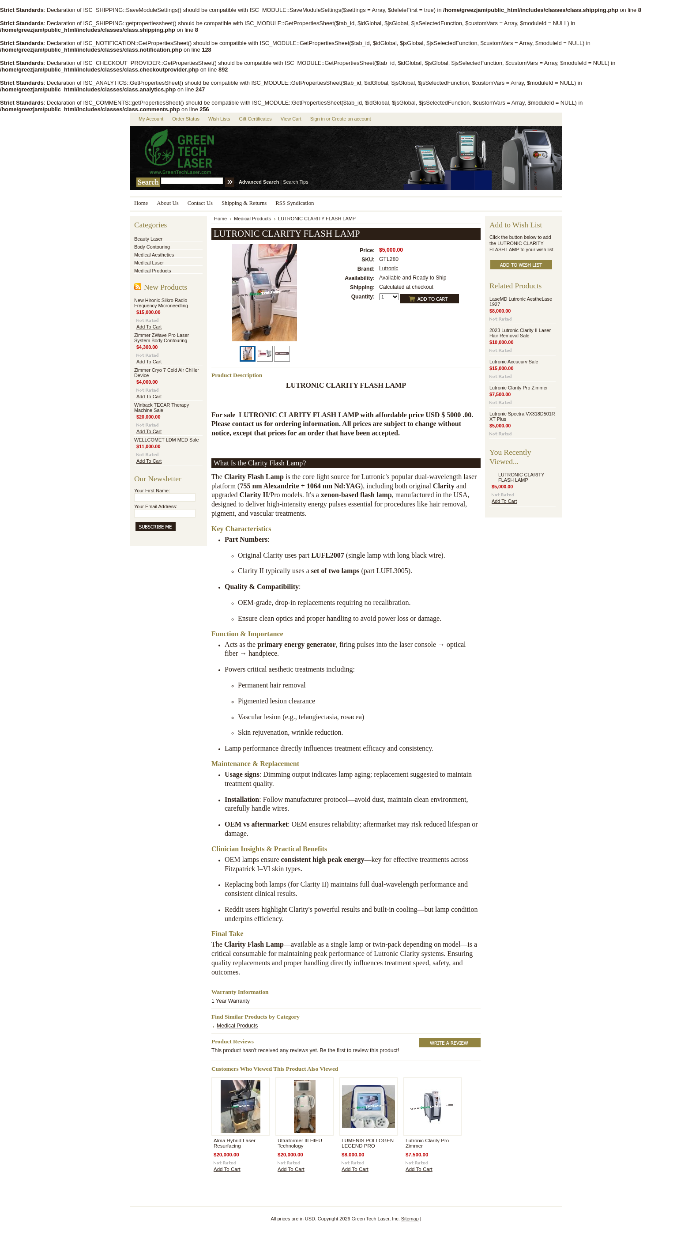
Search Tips (295, 182)
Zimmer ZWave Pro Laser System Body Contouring (161, 337)
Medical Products (152, 270)
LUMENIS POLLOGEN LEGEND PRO (368, 1143)
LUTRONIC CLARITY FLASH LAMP (521, 477)
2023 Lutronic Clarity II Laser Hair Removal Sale (520, 333)
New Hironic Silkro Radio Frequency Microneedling (161, 303)
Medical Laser (149, 262)
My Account (151, 118)
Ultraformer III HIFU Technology (300, 1143)
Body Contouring (152, 246)
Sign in (317, 118)
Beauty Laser (148, 239)
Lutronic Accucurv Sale (513, 361)
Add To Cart (149, 326)
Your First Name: (152, 490)
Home (220, 218)
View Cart (291, 118)
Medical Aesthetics (154, 254)
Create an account (351, 118)
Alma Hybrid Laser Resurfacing (235, 1143)
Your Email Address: (155, 506)
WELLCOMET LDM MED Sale (166, 439)
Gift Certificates (255, 118)
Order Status (185, 118)
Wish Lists (219, 118)
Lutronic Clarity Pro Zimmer (518, 387)
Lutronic (388, 268)
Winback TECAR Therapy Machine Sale (161, 407)
